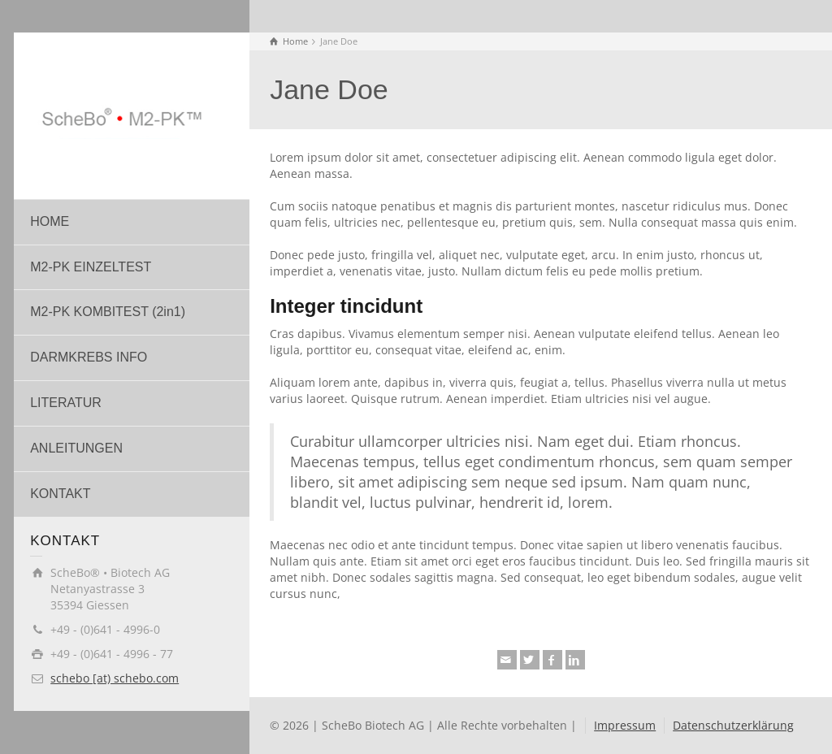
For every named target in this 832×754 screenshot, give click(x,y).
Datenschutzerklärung (733, 725)
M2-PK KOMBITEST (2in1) (107, 311)
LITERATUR (66, 403)
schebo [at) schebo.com (114, 678)
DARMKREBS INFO (88, 357)
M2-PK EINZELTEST (90, 267)
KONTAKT (60, 493)
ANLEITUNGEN (76, 448)
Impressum (625, 725)
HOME (49, 221)
